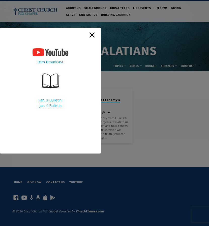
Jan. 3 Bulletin (50, 100)
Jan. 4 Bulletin (50, 105)
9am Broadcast (50, 61)
